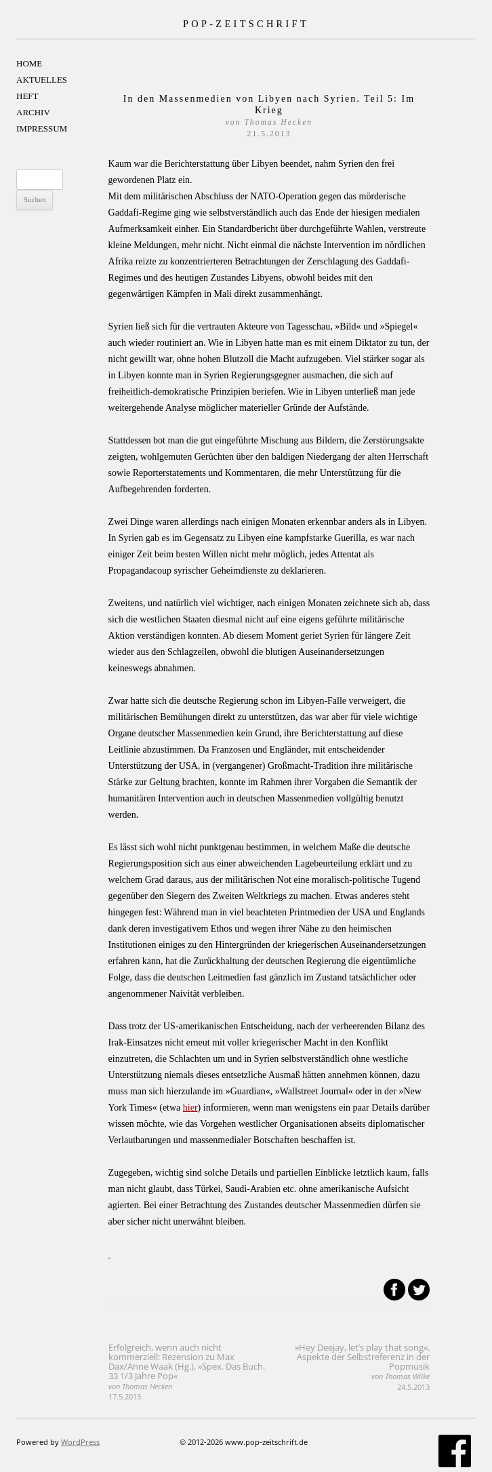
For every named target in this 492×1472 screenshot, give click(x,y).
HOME (29, 63)
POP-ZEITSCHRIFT (246, 23)
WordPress (80, 1442)
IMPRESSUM (41, 128)
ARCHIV (33, 112)
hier (190, 1107)
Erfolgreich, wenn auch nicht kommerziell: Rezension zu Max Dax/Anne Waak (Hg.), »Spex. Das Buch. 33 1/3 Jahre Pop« (186, 1371)
